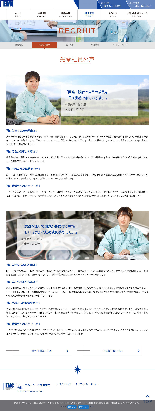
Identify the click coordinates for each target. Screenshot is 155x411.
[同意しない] (151, 405)
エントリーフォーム (120, 45)
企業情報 (41, 14)
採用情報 (89, 14)
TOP (147, 399)
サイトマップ (65, 384)
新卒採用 (69, 45)
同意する (71, 407)
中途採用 (95, 45)
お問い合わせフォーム (136, 14)
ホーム (18, 14)
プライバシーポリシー (88, 384)
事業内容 (65, 14)
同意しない (83, 407)
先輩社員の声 (44, 45)
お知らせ (113, 14)
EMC (8, 4)
